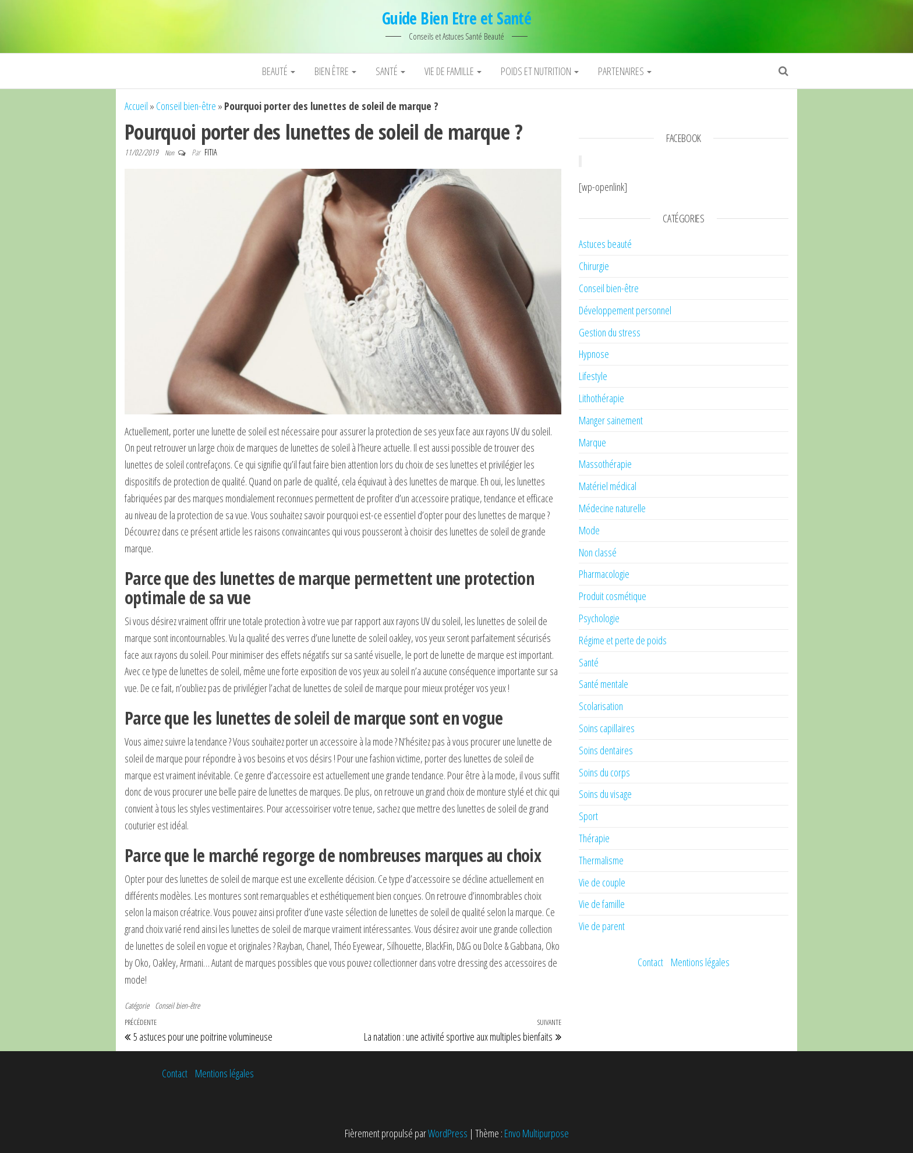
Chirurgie (594, 266)
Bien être (335, 71)
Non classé (598, 552)
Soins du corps (604, 772)
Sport (588, 816)
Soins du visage (605, 794)
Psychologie (599, 618)
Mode (589, 530)
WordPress (448, 1133)
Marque (592, 442)
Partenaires (625, 71)
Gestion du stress (609, 332)
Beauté (278, 71)
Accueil (136, 106)
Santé (390, 71)
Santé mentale (603, 684)
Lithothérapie (601, 398)
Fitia (210, 152)
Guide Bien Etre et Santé (457, 18)
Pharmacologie (604, 574)
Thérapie (594, 838)
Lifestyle (593, 376)
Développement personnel (625, 310)
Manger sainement (611, 420)
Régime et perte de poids (623, 640)
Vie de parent (602, 926)
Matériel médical (607, 486)
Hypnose (594, 354)
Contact (650, 962)
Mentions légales (700, 962)
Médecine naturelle (612, 508)
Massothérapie (605, 464)
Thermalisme (601, 860)
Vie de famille (453, 71)
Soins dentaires (606, 750)
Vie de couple (602, 882)
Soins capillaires (607, 728)
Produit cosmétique (612, 596)
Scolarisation (601, 706)
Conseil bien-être (186, 106)
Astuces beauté (605, 244)
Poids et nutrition (540, 71)
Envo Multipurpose (536, 1133)
